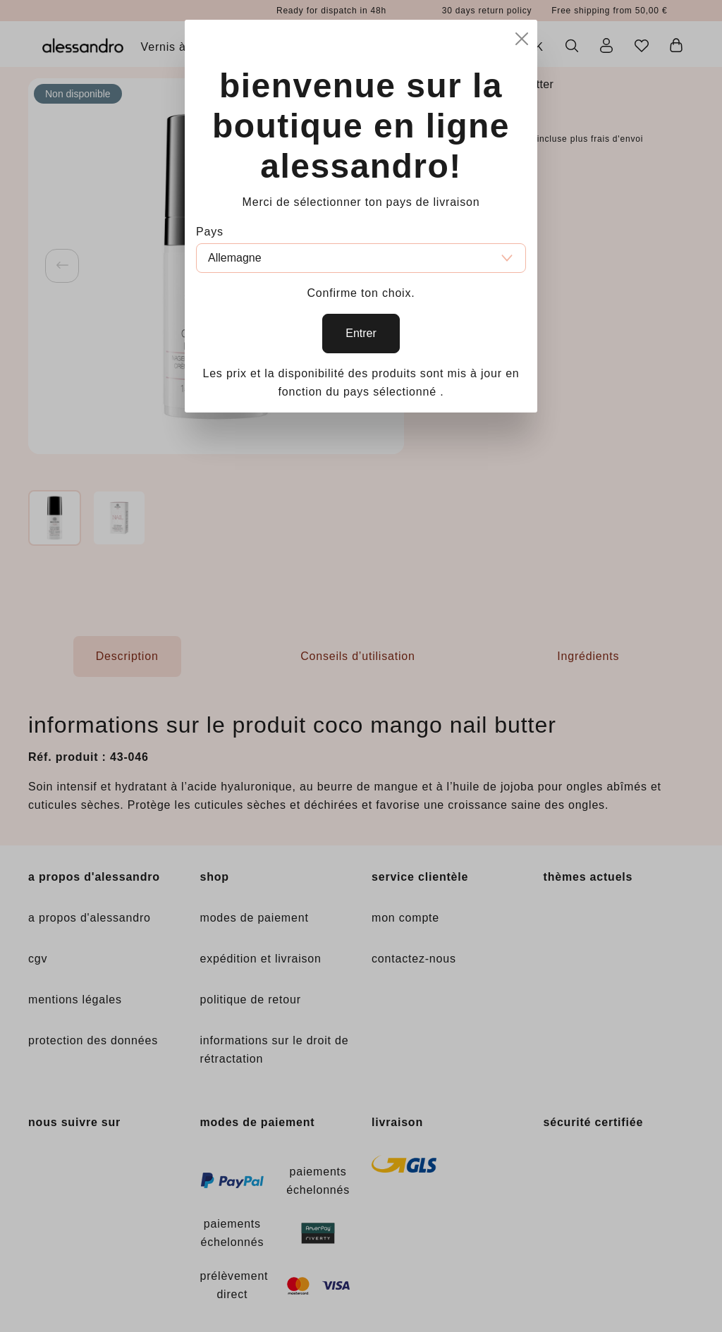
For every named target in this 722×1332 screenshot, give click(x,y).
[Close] (521, 37)
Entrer (361, 333)
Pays (210, 232)
